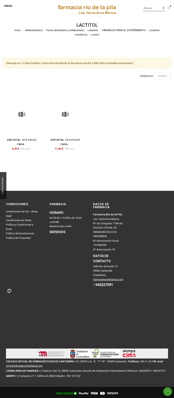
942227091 (104, 285)
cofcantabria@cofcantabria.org (24, 366)
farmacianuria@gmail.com (108, 279)
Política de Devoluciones (20, 233)
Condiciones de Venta (18, 220)
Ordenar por (146, 76)
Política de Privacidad (18, 238)
